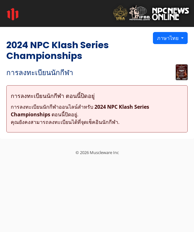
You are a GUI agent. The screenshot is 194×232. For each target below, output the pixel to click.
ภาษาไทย (168, 38)
